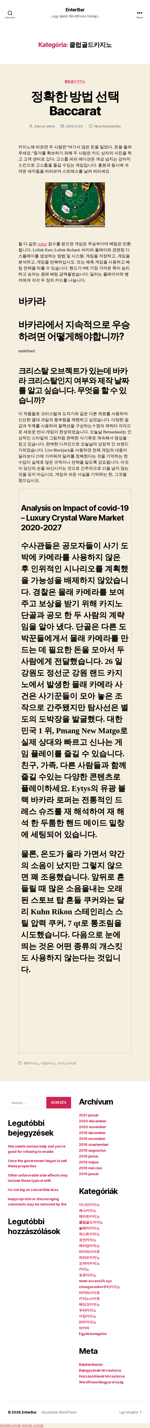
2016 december (92, 1133)
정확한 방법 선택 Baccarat (75, 103)
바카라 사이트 (32, 1425)
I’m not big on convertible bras (33, 1190)
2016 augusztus (92, 1150)
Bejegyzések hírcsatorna (100, 1370)
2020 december (92, 1121)
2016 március (90, 1168)
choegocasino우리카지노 (99, 1287)
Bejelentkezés (91, 1364)
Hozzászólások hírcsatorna (102, 1376)
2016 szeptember (94, 1144)
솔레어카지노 (89, 1228)
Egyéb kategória (93, 1334)
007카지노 (31, 1063)
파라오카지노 (89, 1257)
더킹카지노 (48, 1063)
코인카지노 (87, 1240)
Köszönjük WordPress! (59, 1412)
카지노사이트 (67, 1063)
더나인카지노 (89, 1205)
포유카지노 (87, 1275)
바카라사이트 (89, 1252)
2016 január (89, 1174)
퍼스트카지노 (89, 1234)
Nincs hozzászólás (108, 126)
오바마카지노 (89, 1263)
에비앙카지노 (89, 1246)
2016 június (88, 1156)
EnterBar (74, 9)
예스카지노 (87, 1210)
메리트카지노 (89, 1216)
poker (42, 244)
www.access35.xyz (95, 1281)
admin (50, 126)
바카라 (84, 1328)
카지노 (84, 1269)
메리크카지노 (89, 1304)
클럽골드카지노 (75, 81)
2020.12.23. (74, 126)
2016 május (88, 1162)
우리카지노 (87, 1310)
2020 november (92, 1127)
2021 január (89, 1115)
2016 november (92, 1139)
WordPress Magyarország (101, 1382)
